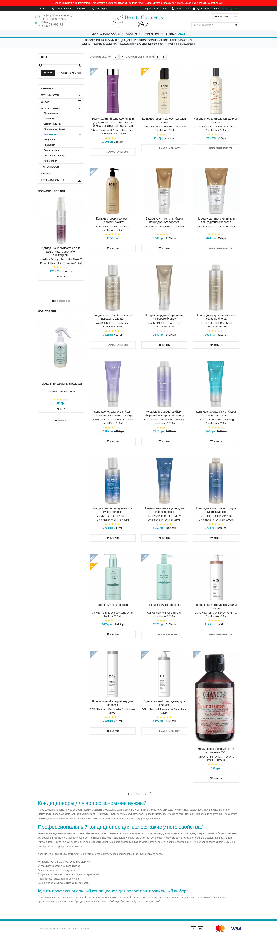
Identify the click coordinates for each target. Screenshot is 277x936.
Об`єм (45, 101)
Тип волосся (50, 166)
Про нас (42, 8)
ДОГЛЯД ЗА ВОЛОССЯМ (106, 33)
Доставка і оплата (61, 8)
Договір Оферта (100, 8)
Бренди (46, 173)
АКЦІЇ (181, 33)
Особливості (50, 95)
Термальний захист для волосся (61, 383)
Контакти (81, 8)
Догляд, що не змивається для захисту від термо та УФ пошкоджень (61, 251)
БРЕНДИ (171, 33)
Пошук (48, 72)
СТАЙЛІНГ (132, 33)
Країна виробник (52, 180)
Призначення (50, 108)
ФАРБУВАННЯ (152, 33)
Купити (61, 276)
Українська (151, 8)
